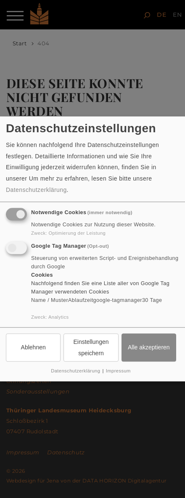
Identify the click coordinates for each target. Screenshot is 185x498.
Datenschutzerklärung (36, 190)
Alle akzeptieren (149, 347)
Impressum (118, 370)
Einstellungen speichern (90, 347)
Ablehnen (33, 347)
